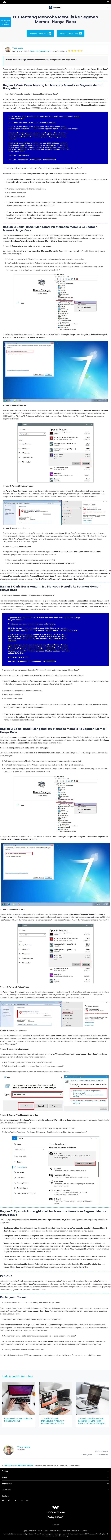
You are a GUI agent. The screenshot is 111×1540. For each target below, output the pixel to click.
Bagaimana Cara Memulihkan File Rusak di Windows (18, 1419)
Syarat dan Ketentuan (30, 1531)
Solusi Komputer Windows (40, 51)
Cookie (46, 1531)
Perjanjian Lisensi (55, 1531)
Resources (9, 1465)
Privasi (40, 1531)
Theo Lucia (17, 48)
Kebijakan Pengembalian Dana (71, 1531)
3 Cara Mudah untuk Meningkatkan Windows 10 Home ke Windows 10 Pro (52, 1420)
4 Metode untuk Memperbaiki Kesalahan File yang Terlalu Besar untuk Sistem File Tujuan (91, 1420)
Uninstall (84, 1531)
